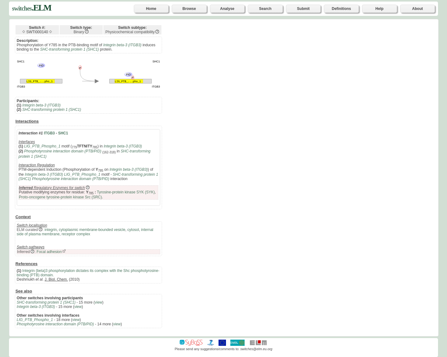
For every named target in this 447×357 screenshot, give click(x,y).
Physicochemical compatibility (130, 32)
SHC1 (63, 133)
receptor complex (76, 234)
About (417, 9)
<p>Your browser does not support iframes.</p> (307, 177)
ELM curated (27, 230)
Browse (189, 9)
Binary (79, 32)
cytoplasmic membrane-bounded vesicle (92, 230)
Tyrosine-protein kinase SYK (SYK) (126, 192)
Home (151, 9)
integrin (51, 230)
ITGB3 (49, 133)
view (98, 302)
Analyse (227, 9)
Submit (303, 9)
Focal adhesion (49, 252)
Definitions (341, 9)
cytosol (133, 230)
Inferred (23, 252)
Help (379, 9)
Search (265, 9)
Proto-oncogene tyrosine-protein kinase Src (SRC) (60, 197)
